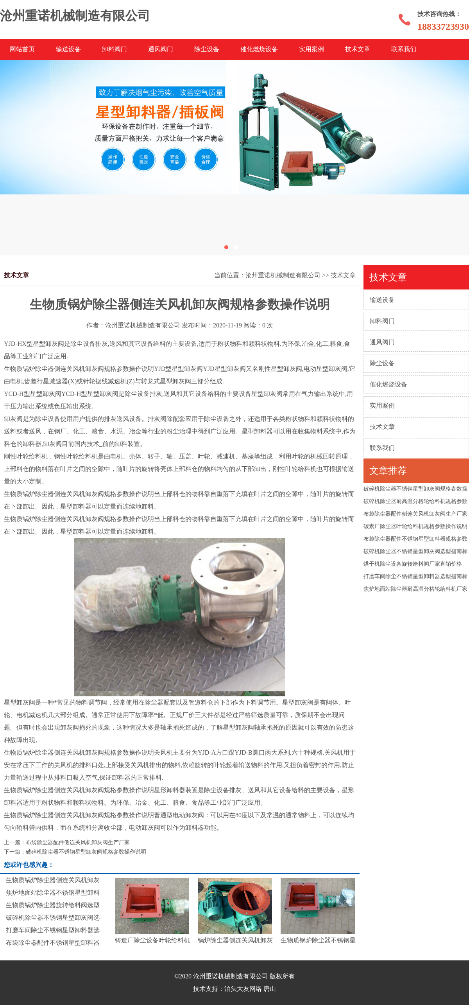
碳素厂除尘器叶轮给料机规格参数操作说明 (415, 526)
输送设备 (68, 49)
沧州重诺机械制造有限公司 (282, 275)
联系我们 (403, 49)
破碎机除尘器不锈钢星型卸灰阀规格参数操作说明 (86, 852)
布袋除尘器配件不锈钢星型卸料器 (53, 942)
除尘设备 (206, 49)
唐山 (269, 988)
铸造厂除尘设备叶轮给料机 (152, 940)
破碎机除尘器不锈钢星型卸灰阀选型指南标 (415, 551)
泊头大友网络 (243, 988)
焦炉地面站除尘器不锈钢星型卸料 (53, 892)
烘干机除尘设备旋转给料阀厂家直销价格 (412, 564)
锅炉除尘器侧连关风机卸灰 (235, 940)
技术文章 (357, 49)
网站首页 (22, 49)
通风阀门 (160, 49)
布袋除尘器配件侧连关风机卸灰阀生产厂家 (415, 514)
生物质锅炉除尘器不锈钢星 (318, 940)
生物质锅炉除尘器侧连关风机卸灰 (53, 880)
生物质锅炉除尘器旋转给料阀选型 (53, 905)
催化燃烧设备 (259, 49)
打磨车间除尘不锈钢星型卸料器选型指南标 (415, 576)
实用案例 (311, 49)
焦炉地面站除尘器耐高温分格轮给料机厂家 (415, 589)
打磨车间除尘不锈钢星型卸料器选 (53, 930)
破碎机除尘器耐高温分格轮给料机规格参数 (415, 501)
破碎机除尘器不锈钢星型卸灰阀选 (53, 917)
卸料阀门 (114, 49)
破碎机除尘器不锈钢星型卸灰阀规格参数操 (415, 489)
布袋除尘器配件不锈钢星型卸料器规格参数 (415, 539)
